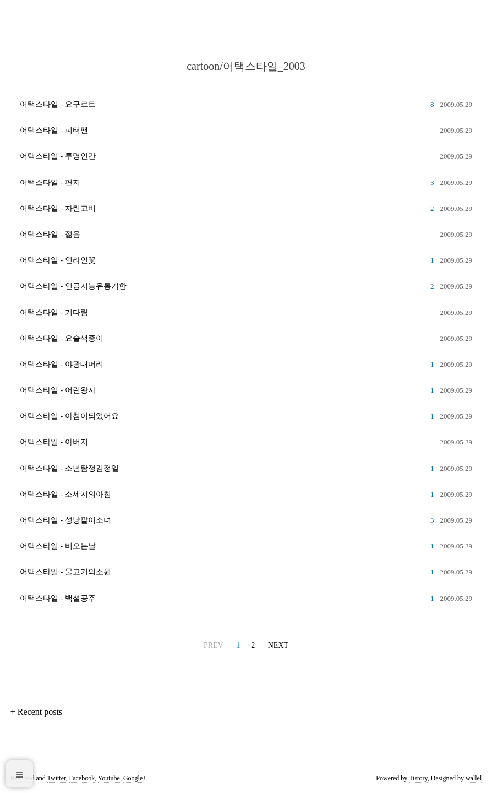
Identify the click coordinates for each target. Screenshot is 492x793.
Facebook (82, 778)
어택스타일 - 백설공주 (58, 598)
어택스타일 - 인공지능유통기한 (73, 286)
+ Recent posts (36, 711)
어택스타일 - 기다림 (54, 312)
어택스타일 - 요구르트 (58, 104)
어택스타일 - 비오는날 (58, 546)
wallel (474, 778)
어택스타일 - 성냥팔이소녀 (65, 520)
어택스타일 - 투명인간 (58, 156)
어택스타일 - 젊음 (50, 234)
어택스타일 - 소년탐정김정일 (69, 468)
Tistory (418, 778)
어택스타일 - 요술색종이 (61, 338)
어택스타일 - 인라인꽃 (58, 260)
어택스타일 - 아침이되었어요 (69, 416)
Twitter (56, 778)
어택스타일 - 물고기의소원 (65, 572)
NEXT (278, 645)
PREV (213, 645)
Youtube (109, 778)
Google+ (134, 778)
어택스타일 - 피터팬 (54, 130)
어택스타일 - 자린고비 (58, 208)
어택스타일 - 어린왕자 (58, 390)
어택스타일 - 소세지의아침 (65, 494)
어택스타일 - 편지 (50, 182)
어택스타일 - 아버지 (54, 442)
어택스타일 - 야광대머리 (61, 364)
